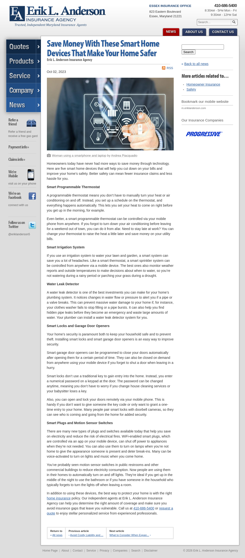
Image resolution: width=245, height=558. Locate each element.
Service (91, 550)
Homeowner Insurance (203, 84)
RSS (170, 68)
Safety (191, 89)
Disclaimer (150, 550)
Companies (120, 550)
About (65, 550)
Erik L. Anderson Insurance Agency (60, 19)
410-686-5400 (143, 508)
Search (189, 52)
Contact (78, 550)
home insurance (59, 498)
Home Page (50, 550)
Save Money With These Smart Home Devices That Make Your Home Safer (103, 48)
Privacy (104, 550)
